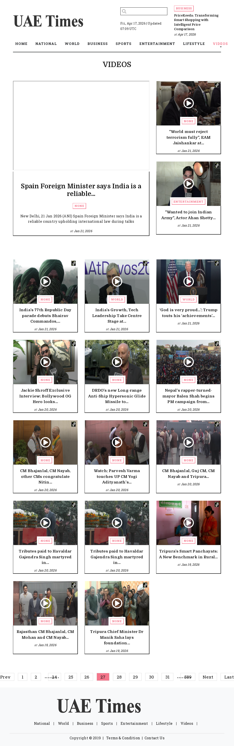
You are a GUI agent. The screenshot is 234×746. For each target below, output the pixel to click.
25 (70, 677)
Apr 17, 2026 (187, 34)
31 (167, 677)
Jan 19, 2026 (190, 564)
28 (119, 677)
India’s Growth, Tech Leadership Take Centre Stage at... (117, 316)
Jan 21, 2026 (83, 231)
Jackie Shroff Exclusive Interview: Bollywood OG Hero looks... (45, 396)
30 (151, 677)
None (79, 206)
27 (102, 677)
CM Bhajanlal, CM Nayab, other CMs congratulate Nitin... (45, 476)
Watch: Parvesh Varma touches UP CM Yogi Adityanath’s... (117, 476)
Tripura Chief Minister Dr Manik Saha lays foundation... (116, 637)
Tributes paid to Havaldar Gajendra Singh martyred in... (45, 557)
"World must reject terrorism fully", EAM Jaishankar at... (188, 137)
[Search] (143, 11)
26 (86, 677)
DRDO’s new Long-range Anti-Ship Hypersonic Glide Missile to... (117, 396)
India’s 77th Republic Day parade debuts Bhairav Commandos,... (45, 316)
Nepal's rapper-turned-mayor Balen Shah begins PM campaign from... (188, 396)
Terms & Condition (123, 737)
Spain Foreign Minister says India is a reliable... (81, 190)
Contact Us (154, 737)
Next (208, 677)
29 (135, 677)
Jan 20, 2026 (47, 409)
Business (184, 8)
